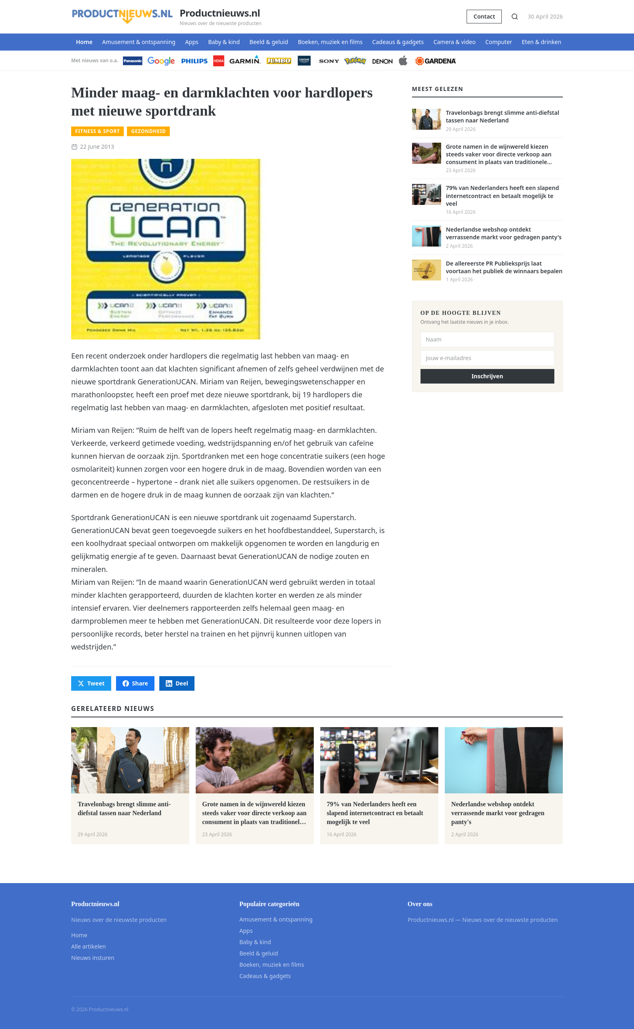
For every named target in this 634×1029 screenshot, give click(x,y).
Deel (177, 683)
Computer (498, 42)
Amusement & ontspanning (138, 42)
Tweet (91, 683)
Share (135, 683)
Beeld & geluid (268, 42)
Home (84, 42)
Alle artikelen (88, 946)
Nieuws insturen (92, 958)
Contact (484, 16)
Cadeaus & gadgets (398, 42)
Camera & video (454, 42)
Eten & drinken (542, 42)
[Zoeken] (514, 16)
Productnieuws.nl (220, 12)
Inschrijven (487, 376)
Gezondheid (148, 131)
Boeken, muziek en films (330, 42)
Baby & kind (224, 42)
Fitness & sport (97, 131)
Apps (192, 42)
